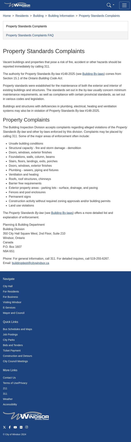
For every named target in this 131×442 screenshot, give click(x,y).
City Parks (9, 339)
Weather (8, 399)
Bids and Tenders (13, 345)
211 (5, 388)
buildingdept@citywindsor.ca (30, 263)
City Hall (7, 286)
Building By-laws (93, 73)
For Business (10, 296)
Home (7, 15)
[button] (110, 5)
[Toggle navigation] (124, 5)
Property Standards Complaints (99, 15)
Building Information (61, 15)
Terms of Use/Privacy (15, 383)
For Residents (11, 291)
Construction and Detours (17, 355)
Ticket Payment (12, 350)
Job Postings (10, 334)
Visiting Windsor (12, 302)
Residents (21, 15)
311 (5, 393)
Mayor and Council (13, 312)
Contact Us (9, 377)
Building (38, 15)
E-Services (9, 307)
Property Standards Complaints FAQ (30, 35)
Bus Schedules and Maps (17, 329)
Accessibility (10, 404)
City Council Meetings (15, 361)
